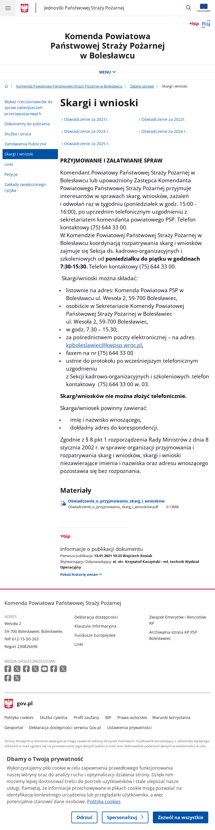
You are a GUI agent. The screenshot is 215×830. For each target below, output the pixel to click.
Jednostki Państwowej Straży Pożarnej (84, 7)
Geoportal (13, 727)
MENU (107, 72)
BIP (108, 717)
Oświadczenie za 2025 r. (86, 143)
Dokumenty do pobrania (27, 123)
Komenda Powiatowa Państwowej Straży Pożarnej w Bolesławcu (107, 45)
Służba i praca (17, 133)
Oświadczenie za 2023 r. (86, 131)
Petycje (11, 174)
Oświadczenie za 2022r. (163, 119)
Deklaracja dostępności (96, 617)
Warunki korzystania (171, 717)
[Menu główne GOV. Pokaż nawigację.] (8, 8)
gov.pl (18, 704)
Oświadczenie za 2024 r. (164, 131)
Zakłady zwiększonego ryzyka (25, 187)
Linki (8, 164)
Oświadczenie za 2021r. (86, 119)
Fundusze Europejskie (95, 635)
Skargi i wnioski (18, 154)
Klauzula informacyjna (95, 626)
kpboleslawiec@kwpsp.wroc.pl (104, 344)
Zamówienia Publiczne (25, 144)
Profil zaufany (86, 717)
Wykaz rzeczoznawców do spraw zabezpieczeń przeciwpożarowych (28, 107)
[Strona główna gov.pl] (25, 8)
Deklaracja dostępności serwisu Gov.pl (65, 727)
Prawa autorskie (132, 717)
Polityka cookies (19, 717)
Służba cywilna (53, 717)
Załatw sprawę (142, 86)
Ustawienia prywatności (129, 727)
